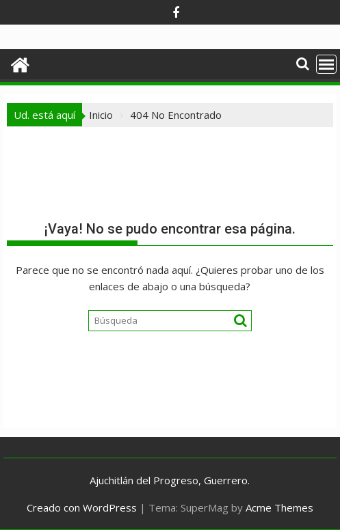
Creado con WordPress (82, 507)
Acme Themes (279, 507)
